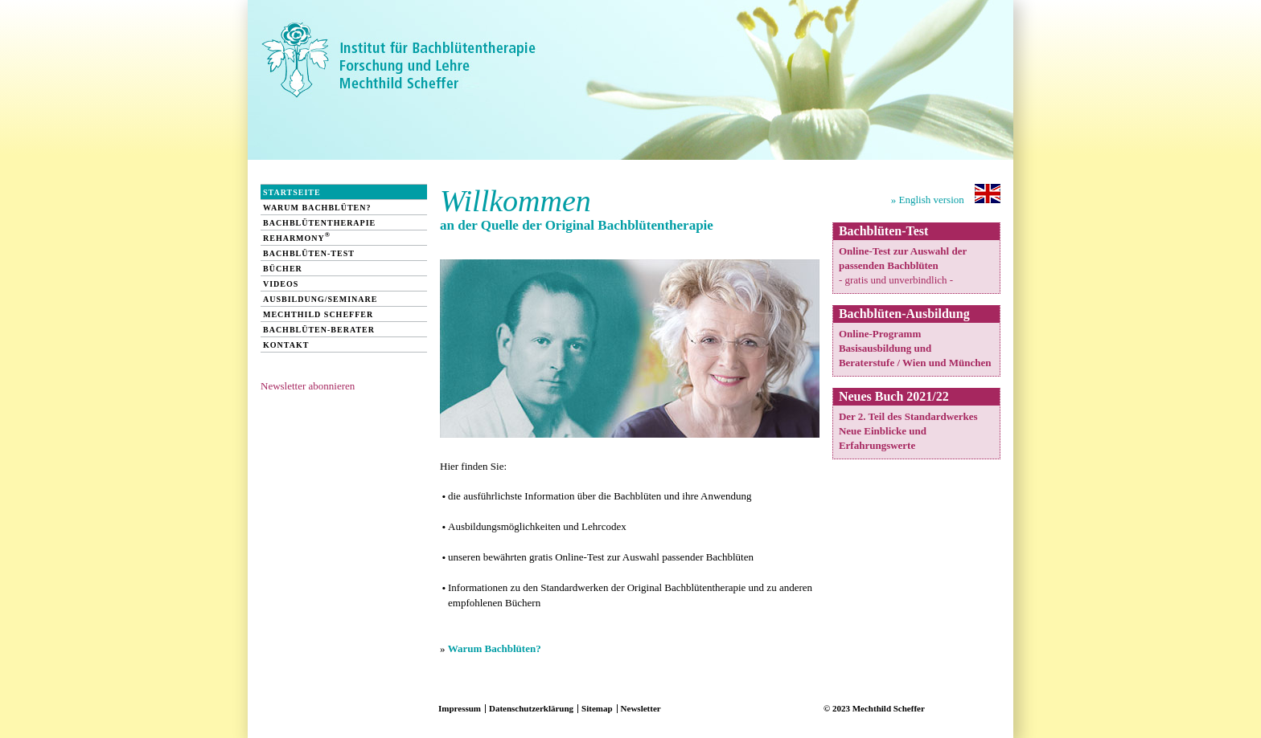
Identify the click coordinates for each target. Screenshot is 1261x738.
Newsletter (641, 708)
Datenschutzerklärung (531, 708)
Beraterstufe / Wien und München (915, 363)
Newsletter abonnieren (308, 386)
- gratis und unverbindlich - (896, 280)
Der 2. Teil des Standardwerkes (908, 416)
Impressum (459, 708)
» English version (945, 195)
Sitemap (597, 708)
